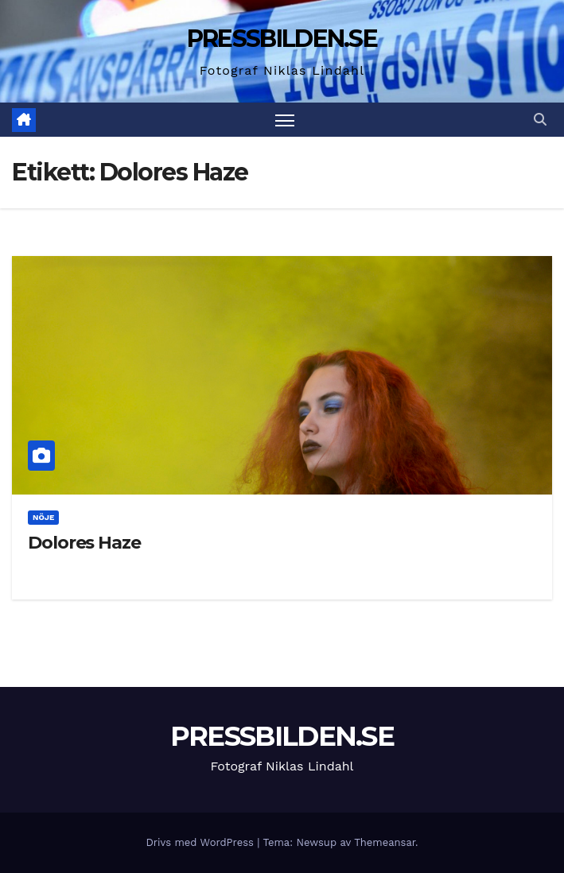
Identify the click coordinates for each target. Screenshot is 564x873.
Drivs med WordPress (201, 842)
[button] (540, 119)
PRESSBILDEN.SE (282, 38)
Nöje (43, 517)
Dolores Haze (84, 542)
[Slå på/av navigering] (284, 119)
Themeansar (384, 842)
